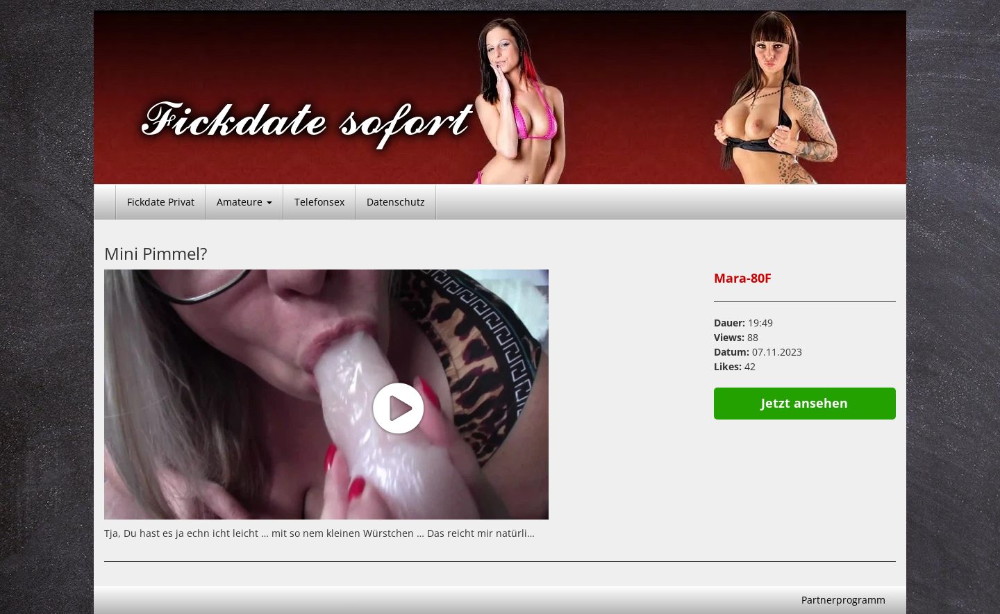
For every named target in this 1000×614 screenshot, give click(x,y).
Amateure (244, 201)
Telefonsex (319, 201)
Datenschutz (396, 201)
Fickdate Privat (160, 201)
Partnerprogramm (843, 599)
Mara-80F (743, 277)
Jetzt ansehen (804, 403)
